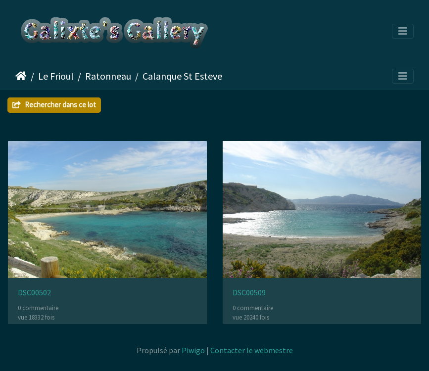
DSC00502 (34, 292)
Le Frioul (56, 76)
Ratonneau (108, 76)
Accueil (21, 76)
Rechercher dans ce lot (54, 104)
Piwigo (193, 350)
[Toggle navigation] (403, 31)
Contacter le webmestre (251, 350)
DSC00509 (249, 292)
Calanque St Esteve (182, 76)
